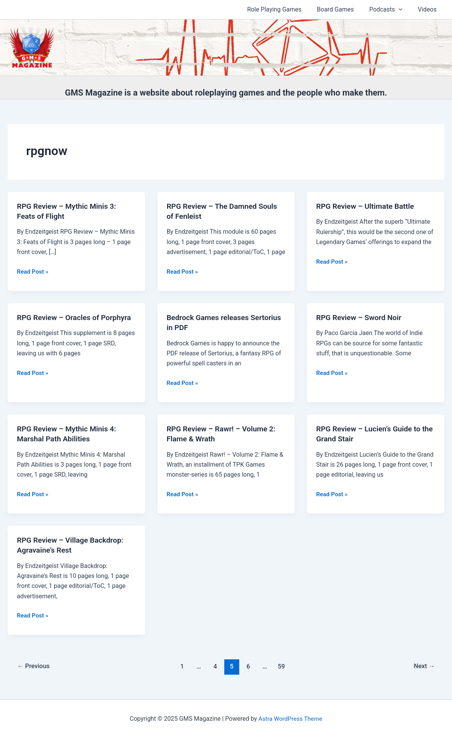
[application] (403, 9)
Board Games (343, 9)
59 (282, 666)
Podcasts (390, 9)
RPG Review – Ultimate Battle (367, 206)
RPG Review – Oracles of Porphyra (76, 317)
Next (424, 666)
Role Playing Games (285, 9)
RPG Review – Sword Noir (360, 317)
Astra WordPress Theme (290, 718)
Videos (428, 9)
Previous (34, 666)
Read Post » (33, 272)
